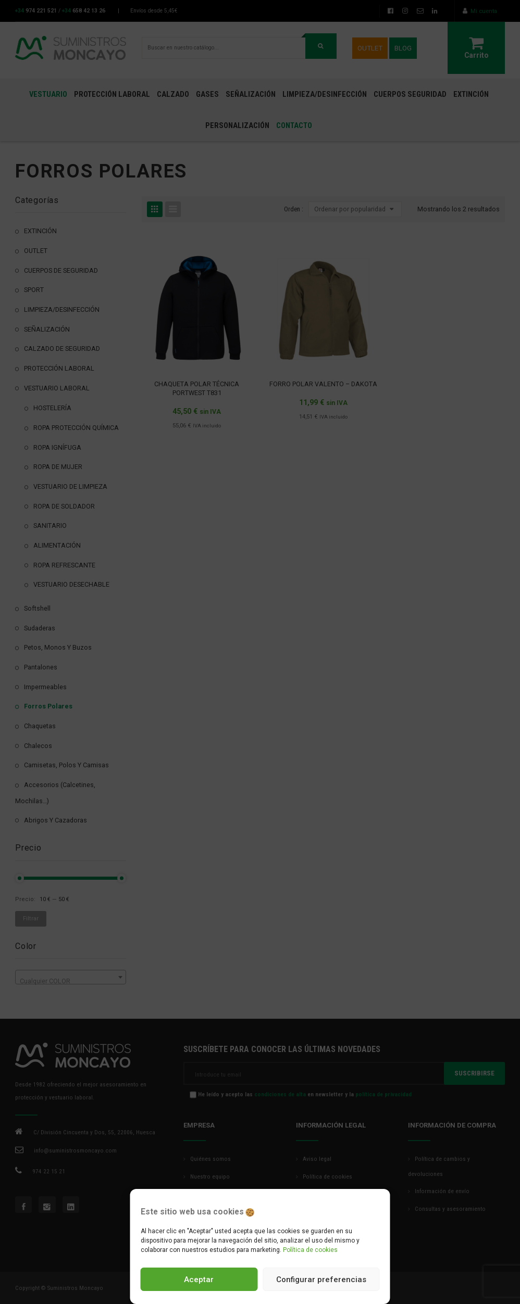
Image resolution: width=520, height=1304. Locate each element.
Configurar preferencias (321, 1279)
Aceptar (199, 1279)
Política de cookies (310, 1250)
